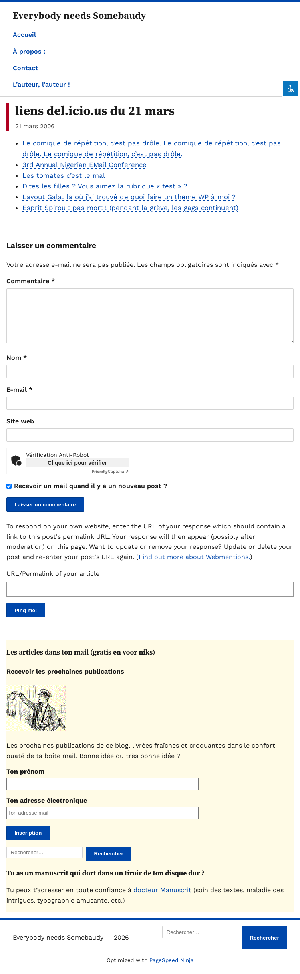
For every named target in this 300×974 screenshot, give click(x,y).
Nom (16, 367)
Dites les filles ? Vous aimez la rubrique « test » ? (104, 186)
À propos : (29, 51)
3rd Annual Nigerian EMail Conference (84, 165)
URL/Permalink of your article (52, 583)
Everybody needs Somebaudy (79, 15)
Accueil (24, 34)
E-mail (19, 399)
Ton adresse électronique (46, 810)
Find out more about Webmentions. (194, 566)
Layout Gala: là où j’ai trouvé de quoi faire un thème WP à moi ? (129, 197)
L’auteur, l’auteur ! (41, 84)
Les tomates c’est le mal (63, 175)
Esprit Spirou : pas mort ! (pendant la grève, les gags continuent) (130, 208)
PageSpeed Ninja (171, 970)
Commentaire (30, 281)
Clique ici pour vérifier (77, 472)
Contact (25, 68)
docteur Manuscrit (162, 899)
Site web (20, 430)
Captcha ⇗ (110, 481)
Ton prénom (25, 781)
